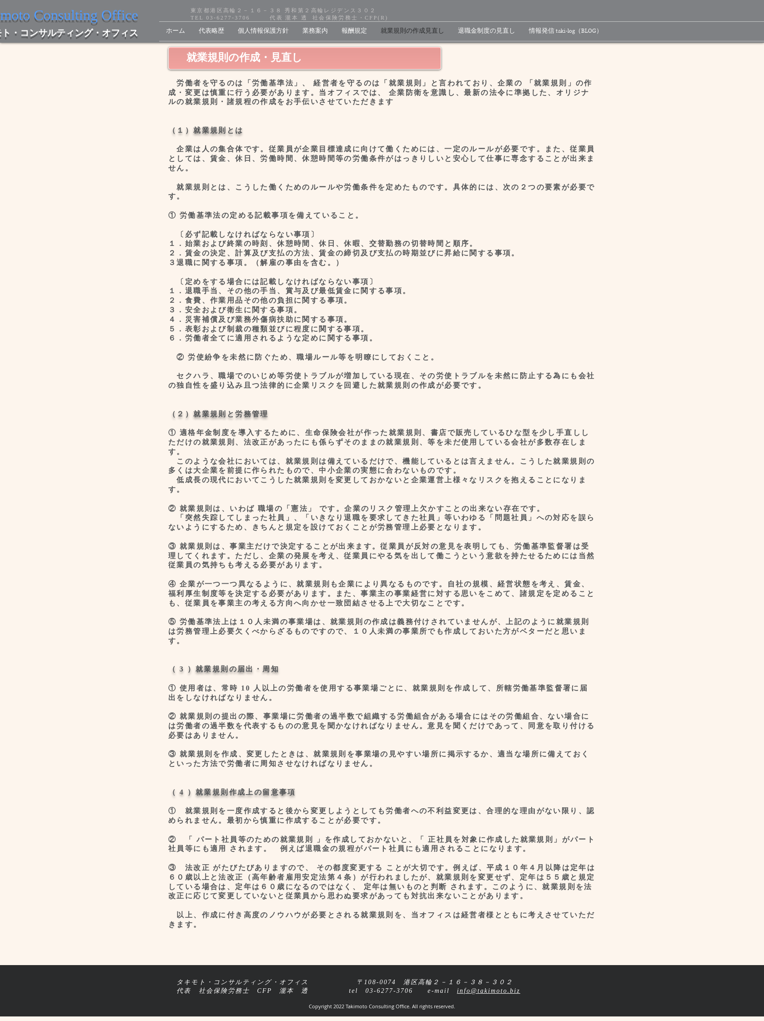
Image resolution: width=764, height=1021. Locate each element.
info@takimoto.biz (488, 990)
